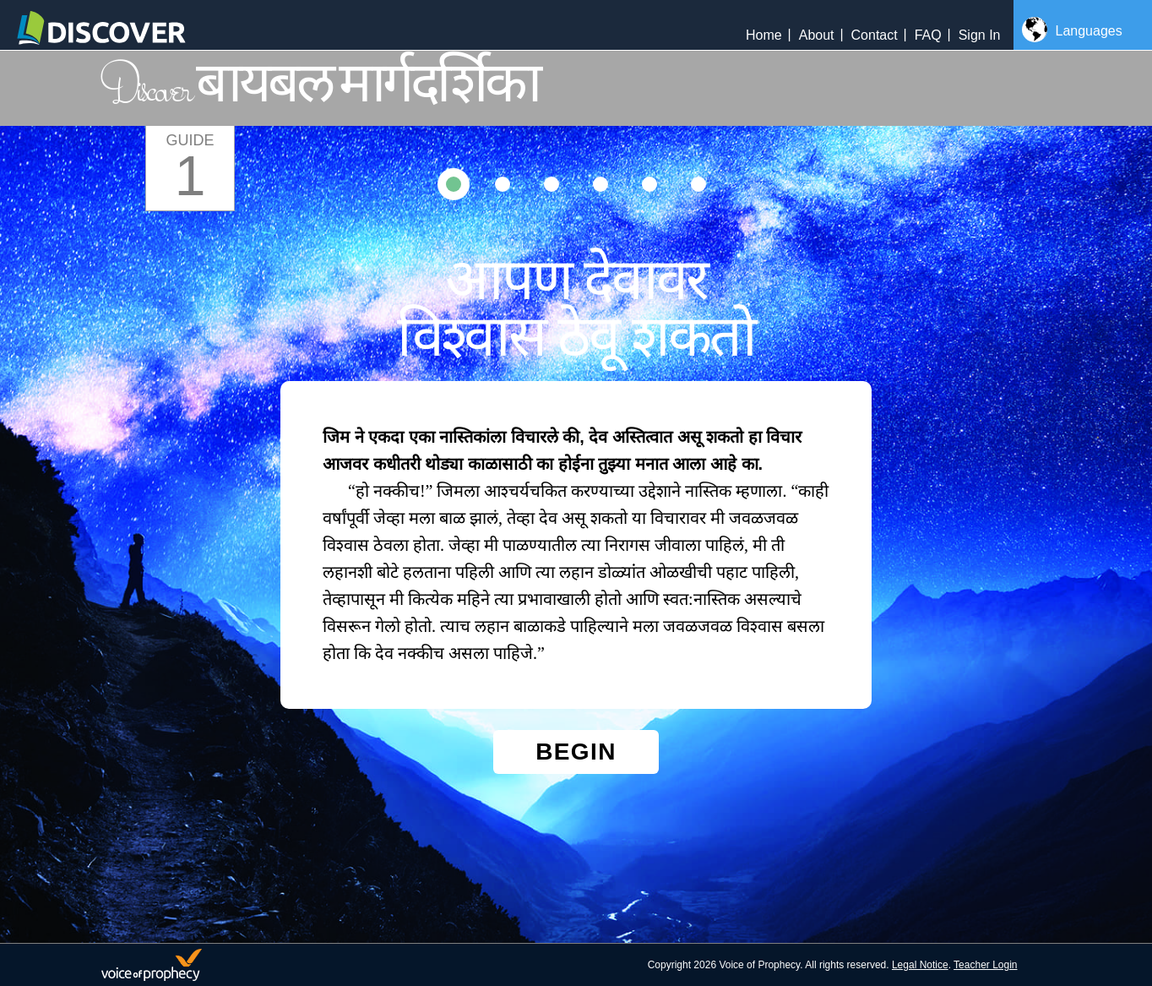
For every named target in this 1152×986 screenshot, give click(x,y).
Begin (576, 751)
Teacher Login (985, 965)
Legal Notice (920, 965)
